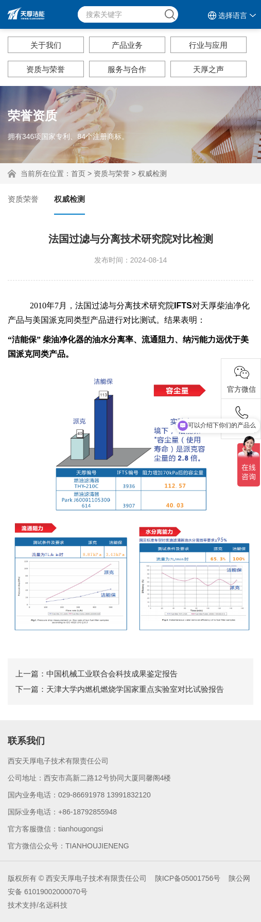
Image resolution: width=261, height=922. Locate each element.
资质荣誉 (23, 199)
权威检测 (152, 173)
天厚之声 (208, 69)
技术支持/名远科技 (37, 905)
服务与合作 (127, 69)
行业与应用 (208, 45)
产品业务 (127, 45)
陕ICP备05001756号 (188, 878)
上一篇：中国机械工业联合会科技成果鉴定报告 (96, 673)
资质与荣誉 (45, 69)
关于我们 (45, 45)
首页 (78, 173)
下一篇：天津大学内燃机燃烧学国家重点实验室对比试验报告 (119, 689)
